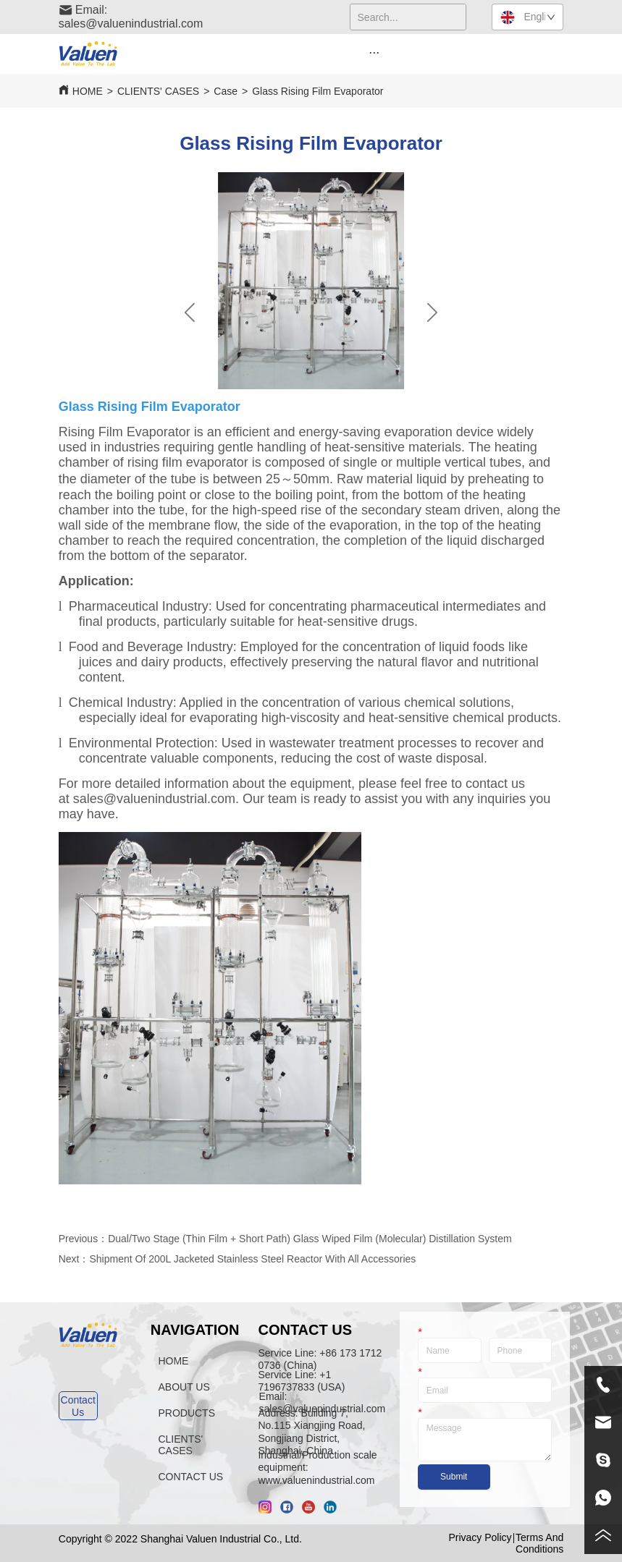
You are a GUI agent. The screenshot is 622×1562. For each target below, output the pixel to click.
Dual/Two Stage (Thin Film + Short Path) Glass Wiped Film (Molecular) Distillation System (309, 1238)
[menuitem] (374, 52)
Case (226, 91)
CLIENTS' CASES (158, 91)
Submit (453, 1477)
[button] (374, 52)
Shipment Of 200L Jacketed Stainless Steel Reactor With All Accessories (252, 1259)
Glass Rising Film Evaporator (317, 91)
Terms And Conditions (539, 1543)
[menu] (374, 52)
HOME (87, 91)
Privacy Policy (479, 1537)
